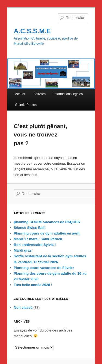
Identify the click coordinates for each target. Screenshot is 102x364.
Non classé (23, 308)
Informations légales (68, 94)
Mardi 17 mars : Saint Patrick (38, 239)
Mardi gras (23, 250)
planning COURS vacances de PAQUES (47, 222)
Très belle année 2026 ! (33, 285)
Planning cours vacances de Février (44, 268)
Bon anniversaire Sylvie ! (35, 245)
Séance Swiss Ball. (30, 228)
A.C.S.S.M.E (32, 31)
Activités (39, 94)
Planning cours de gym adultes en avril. (47, 233)
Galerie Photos (25, 105)
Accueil (20, 94)
